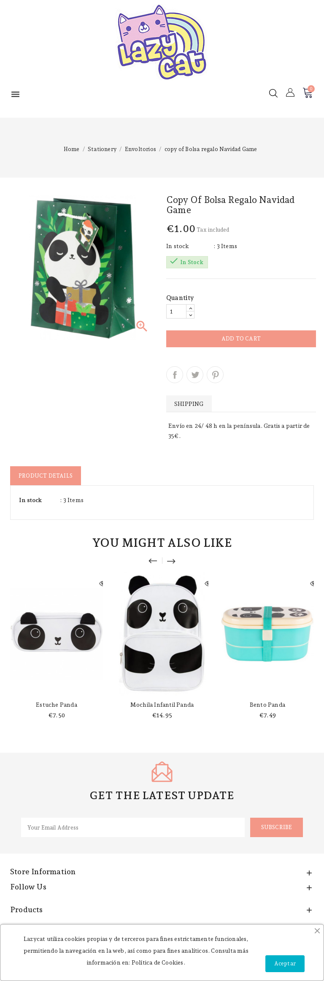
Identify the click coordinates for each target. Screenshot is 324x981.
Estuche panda (56, 704)
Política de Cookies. (158, 962)
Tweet (195, 375)
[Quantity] (176, 311)
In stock (177, 246)
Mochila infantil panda (162, 704)
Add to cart (241, 338)
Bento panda (267, 704)
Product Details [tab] (46, 476)
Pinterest (215, 375)
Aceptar (285, 963)
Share (175, 375)
